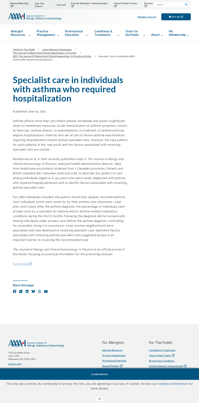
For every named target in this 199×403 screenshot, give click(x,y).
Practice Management (46, 32)
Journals (61, 4)
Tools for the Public (132, 32)
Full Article (20, 263)
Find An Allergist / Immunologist (89, 3)
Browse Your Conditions (162, 360)
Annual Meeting (19, 3)
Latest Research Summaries (57, 49)
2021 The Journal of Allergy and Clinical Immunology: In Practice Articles (52, 56)
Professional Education (74, 32)
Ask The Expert (39, 4)
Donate (148, 3)
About (155, 34)
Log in (174, 16)
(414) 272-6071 (14, 364)
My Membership (177, 32)
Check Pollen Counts (125, 3)
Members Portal (147, 17)
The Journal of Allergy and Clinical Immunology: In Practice (45, 53)
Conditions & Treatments (103, 32)
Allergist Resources (18, 32)
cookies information (173, 383)
